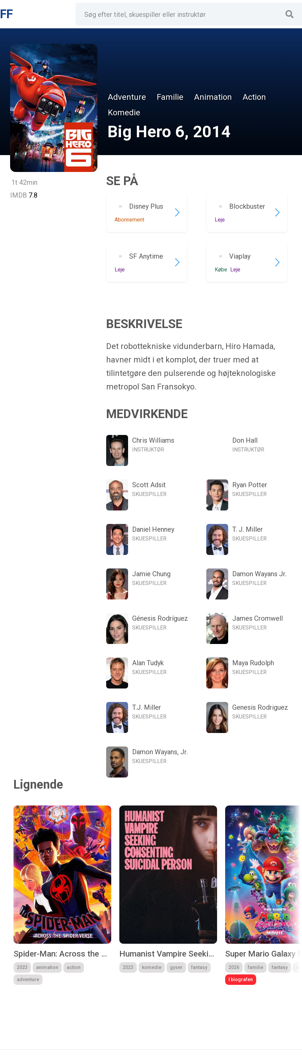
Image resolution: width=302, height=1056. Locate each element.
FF (6, 14)
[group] (62, 895)
